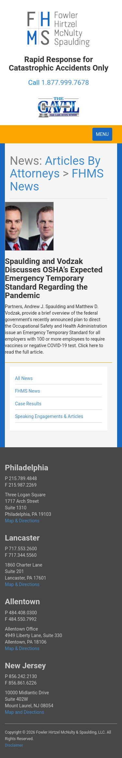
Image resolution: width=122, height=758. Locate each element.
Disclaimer (14, 745)
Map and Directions (24, 712)
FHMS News (27, 391)
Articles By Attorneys (55, 167)
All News (24, 378)
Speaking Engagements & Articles (49, 416)
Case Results (28, 403)
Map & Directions (22, 520)
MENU (104, 136)
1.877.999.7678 (65, 82)
